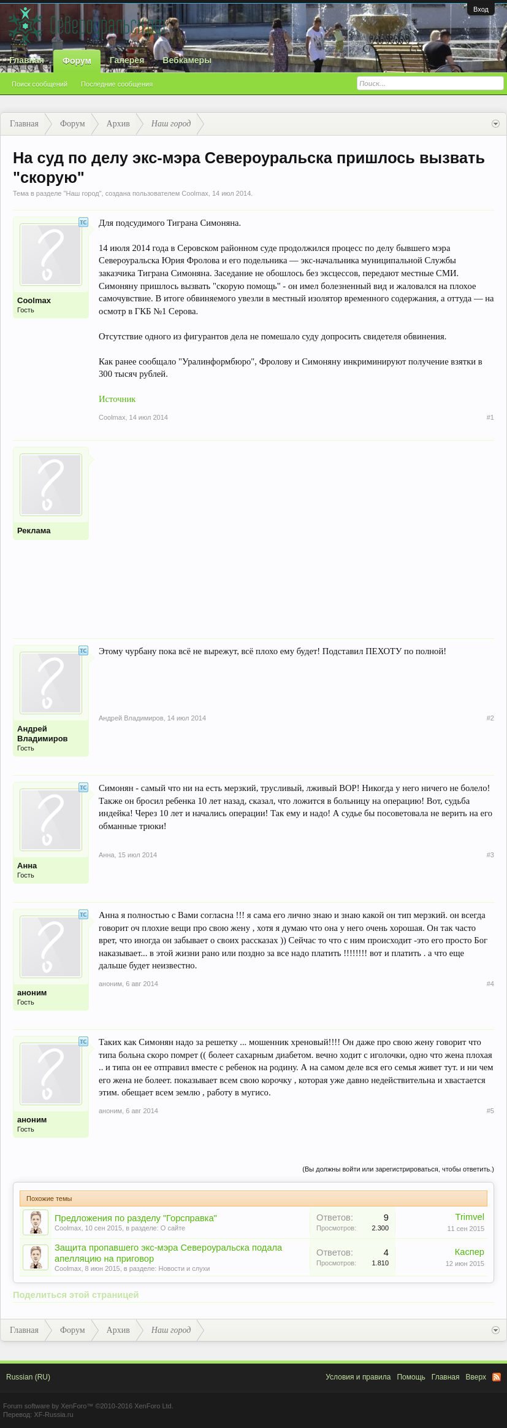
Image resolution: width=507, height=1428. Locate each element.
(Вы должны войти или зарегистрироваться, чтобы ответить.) (398, 1169)
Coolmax (194, 193)
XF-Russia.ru (53, 1414)
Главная (26, 60)
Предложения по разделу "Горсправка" (136, 1218)
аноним (32, 992)
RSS (496, 1377)
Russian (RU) (28, 1377)
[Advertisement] (296, 533)
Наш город (82, 193)
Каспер (469, 1252)
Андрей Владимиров (42, 733)
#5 (490, 1110)
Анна (27, 865)
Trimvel (470, 1217)
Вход (481, 9)
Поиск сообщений (39, 84)
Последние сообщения (117, 84)
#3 (490, 855)
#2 (490, 718)
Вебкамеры (187, 60)
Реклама (33, 530)
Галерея (127, 60)
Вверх (476, 1377)
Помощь (411, 1377)
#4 (490, 983)
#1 (490, 417)
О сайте (173, 1228)
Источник (117, 399)
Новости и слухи (184, 1268)
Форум (77, 61)
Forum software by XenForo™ (88, 1406)
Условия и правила (358, 1377)
